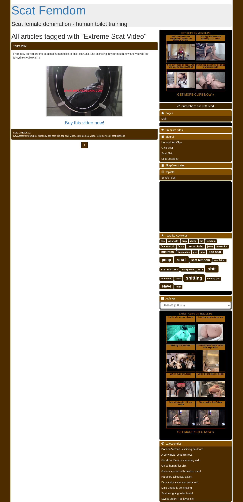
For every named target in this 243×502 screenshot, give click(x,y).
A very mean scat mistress (176, 454)
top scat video (68, 136)
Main (164, 118)
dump (193, 241)
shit (212, 268)
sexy (200, 269)
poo (202, 252)
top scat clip (54, 136)
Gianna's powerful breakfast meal (181, 471)
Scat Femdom (48, 10)
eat (201, 241)
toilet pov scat (103, 136)
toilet (178, 286)
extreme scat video (86, 136)
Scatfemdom (168, 177)
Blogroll (167, 136)
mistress (167, 251)
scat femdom (200, 260)
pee (195, 252)
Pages (167, 113)
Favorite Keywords (174, 235)
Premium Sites (172, 130)
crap (184, 241)
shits (178, 278)
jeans (210, 246)
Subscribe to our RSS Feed (195, 106)
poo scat (215, 251)
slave (166, 286)
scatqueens (188, 269)
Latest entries (171, 443)
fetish (181, 246)
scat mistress (118, 136)
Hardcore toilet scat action (176, 476)
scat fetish (219, 260)
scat (181, 259)
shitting (194, 277)
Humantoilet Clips (171, 142)
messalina (221, 246)
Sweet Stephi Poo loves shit (177, 498)
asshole (173, 240)
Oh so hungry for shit (173, 465)
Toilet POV (20, 46)
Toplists (167, 172)
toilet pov (42, 136)
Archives (168, 298)
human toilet (195, 246)
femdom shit (167, 246)
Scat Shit (166, 153)
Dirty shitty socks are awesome (179, 482)
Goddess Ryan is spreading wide (180, 460)
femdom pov (30, 136)
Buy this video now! (84, 122)
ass (163, 241)
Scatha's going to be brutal (177, 493)
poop (166, 260)
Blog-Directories (172, 165)
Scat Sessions (169, 158)
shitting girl (213, 278)
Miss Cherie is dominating (176, 487)
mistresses (184, 252)
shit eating (166, 278)
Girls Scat (167, 147)
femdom (211, 241)
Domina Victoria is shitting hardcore (182, 449)
